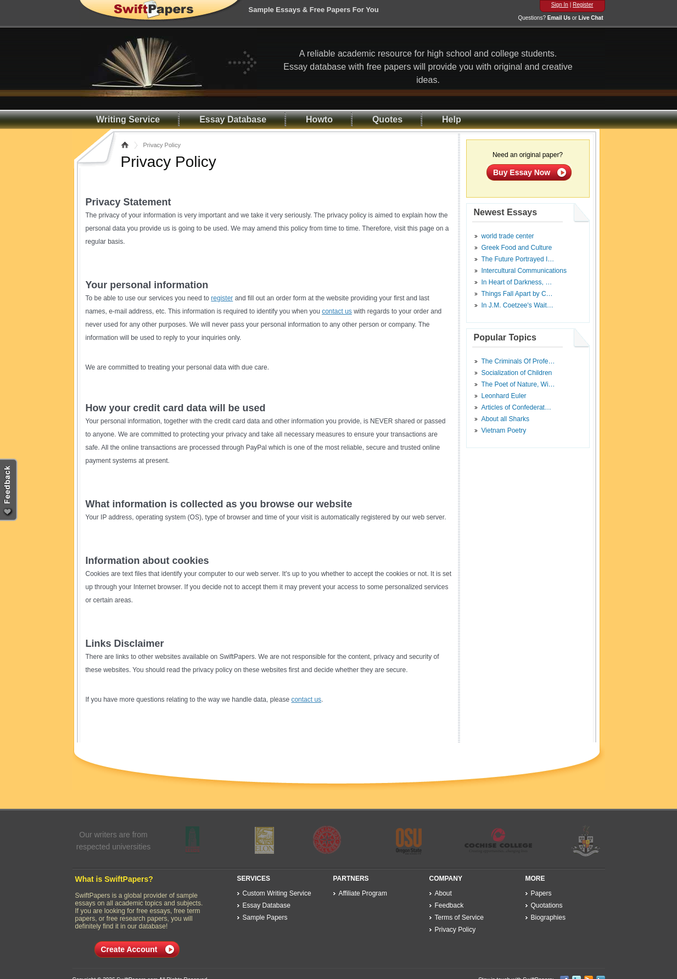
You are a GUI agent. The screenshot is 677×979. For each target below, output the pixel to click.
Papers (541, 893)
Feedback (449, 905)
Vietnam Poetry (504, 430)
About (443, 893)
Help (451, 119)
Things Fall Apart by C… (517, 294)
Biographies (548, 917)
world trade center (508, 236)
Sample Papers (265, 917)
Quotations (547, 905)
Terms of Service (459, 917)
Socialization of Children (517, 373)
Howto (319, 119)
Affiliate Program (363, 893)
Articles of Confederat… (516, 407)
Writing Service (128, 119)
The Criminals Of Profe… (518, 361)
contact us (337, 311)
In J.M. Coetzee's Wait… (517, 305)
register (222, 298)
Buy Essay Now (521, 172)
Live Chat (590, 18)
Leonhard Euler (504, 396)
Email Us (558, 18)
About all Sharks (505, 419)
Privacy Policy (455, 929)
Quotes (387, 119)
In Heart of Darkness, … (517, 282)
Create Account (129, 949)
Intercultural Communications (524, 271)
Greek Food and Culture (517, 247)
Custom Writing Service (277, 893)
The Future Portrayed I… (518, 259)
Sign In (559, 5)
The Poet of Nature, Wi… (518, 384)
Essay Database (232, 119)
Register (583, 5)
